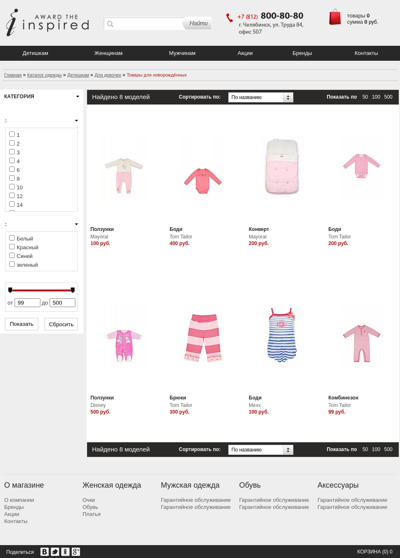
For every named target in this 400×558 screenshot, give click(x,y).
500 (388, 97)
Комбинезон (343, 398)
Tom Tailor (181, 237)
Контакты (366, 53)
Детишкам (35, 53)
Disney (98, 405)
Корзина (368, 552)
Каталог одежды (44, 74)
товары (356, 15)
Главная (13, 74)
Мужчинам (182, 53)
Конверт (259, 229)
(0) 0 (387, 552)
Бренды (302, 53)
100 (376, 97)
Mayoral (99, 237)
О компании (19, 500)
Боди (176, 229)
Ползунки (102, 229)
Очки (88, 500)
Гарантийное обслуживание (196, 500)
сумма (355, 22)
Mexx (255, 405)
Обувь (90, 507)
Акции (245, 53)
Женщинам (109, 53)
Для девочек (108, 74)
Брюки (178, 398)
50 (365, 97)
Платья (91, 514)
